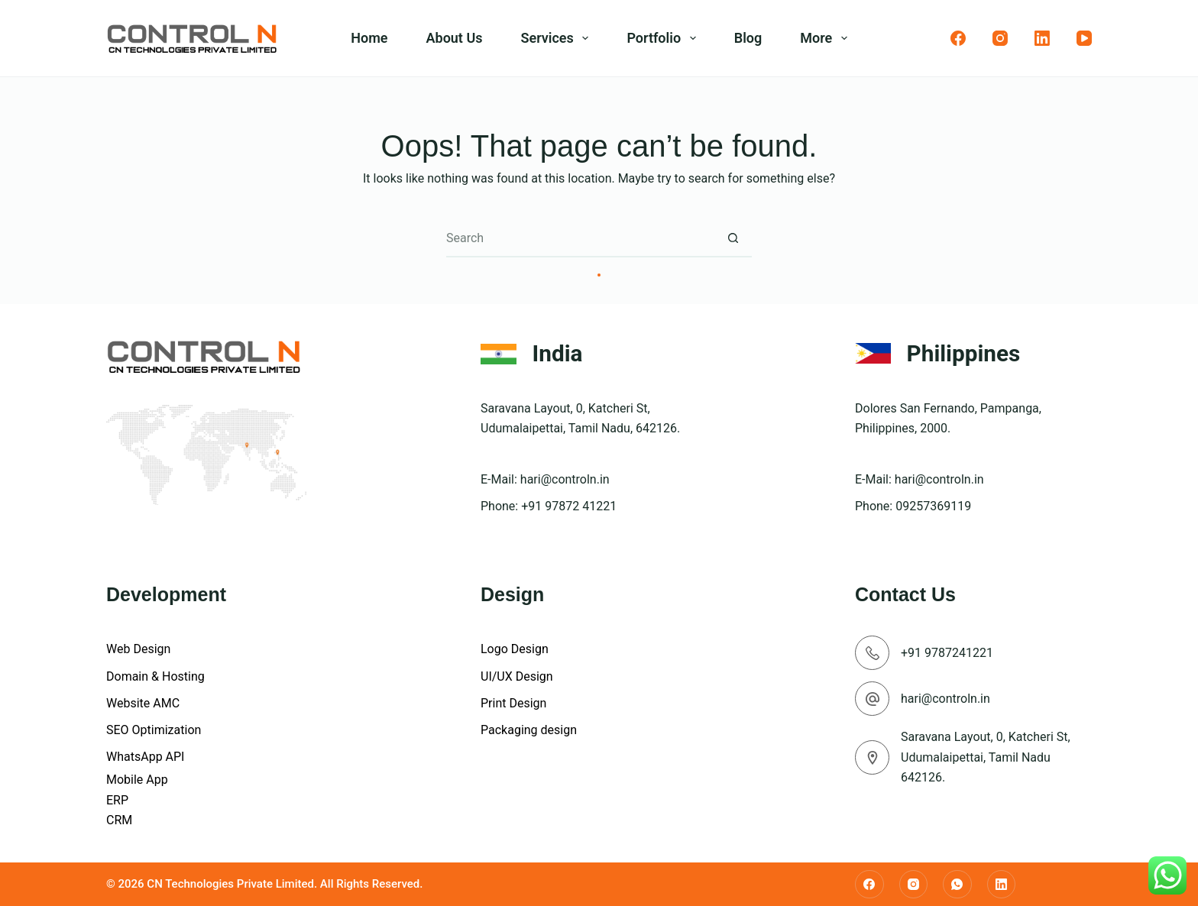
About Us (454, 38)
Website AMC (143, 703)
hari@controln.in (565, 479)
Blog (748, 38)
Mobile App (137, 779)
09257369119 (933, 506)
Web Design (138, 649)
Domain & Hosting (155, 676)
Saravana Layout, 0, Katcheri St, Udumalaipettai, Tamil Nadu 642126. (985, 757)
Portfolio (664, 38)
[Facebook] (958, 38)
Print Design (513, 703)
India (558, 353)
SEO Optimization (153, 730)
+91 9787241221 (947, 653)
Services (557, 38)
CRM (119, 820)
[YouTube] (1084, 38)
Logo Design (515, 649)
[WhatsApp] (957, 884)
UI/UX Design (517, 676)
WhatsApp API (145, 756)
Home (369, 38)
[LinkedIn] (1042, 38)
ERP (117, 800)
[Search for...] (580, 238)
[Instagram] (1000, 38)
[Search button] (733, 238)
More (826, 38)
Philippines (964, 353)
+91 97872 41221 (569, 506)
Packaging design (529, 730)
